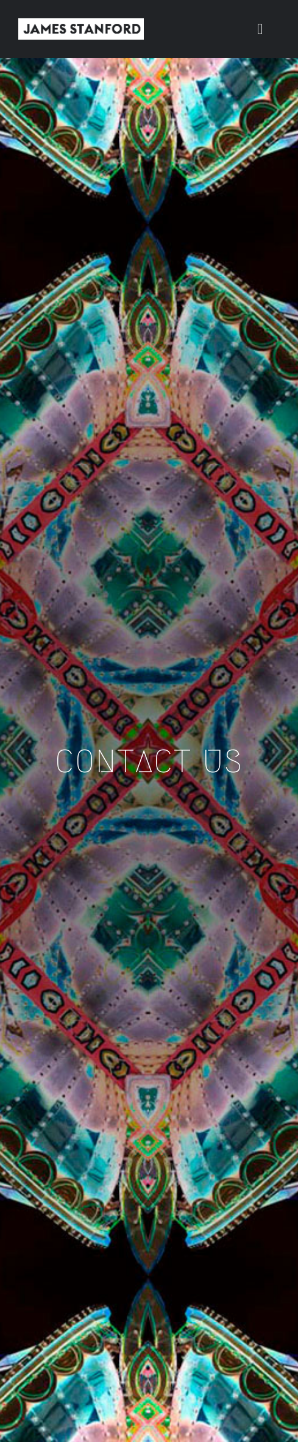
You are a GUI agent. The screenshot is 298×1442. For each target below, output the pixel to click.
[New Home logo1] (81, 23)
